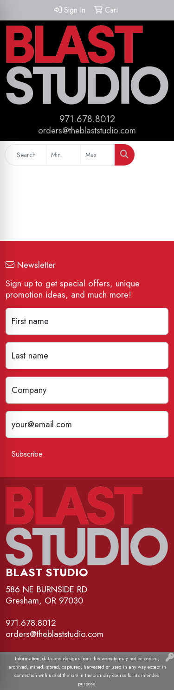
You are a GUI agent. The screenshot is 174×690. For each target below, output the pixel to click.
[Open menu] (155, 155)
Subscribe (27, 454)
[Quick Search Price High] (97, 155)
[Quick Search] (25, 155)
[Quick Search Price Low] (63, 155)
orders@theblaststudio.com (87, 130)
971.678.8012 (87, 119)
